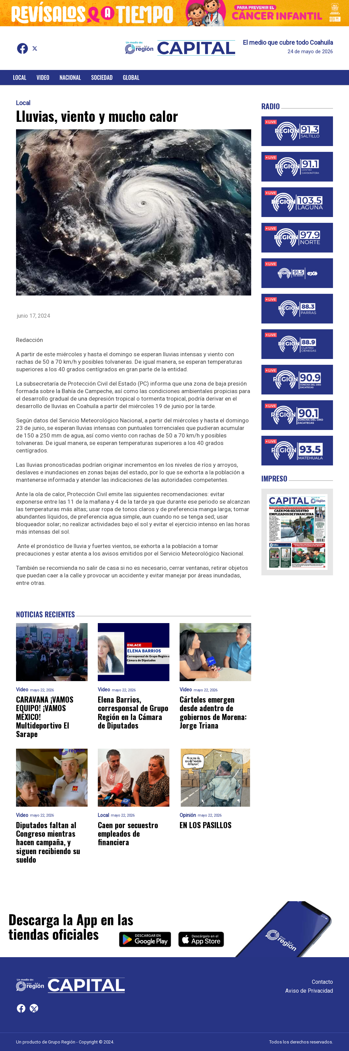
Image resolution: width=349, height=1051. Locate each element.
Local (19, 77)
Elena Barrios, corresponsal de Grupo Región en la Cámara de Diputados (133, 712)
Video (42, 77)
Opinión (188, 815)
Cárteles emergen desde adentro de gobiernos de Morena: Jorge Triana (213, 712)
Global (131, 77)
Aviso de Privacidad (309, 991)
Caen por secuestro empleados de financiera (128, 834)
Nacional (70, 77)
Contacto (322, 982)
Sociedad (102, 77)
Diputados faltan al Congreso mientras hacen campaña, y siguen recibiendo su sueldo (48, 842)
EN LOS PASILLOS (205, 825)
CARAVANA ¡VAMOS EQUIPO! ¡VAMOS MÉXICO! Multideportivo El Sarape (44, 716)
